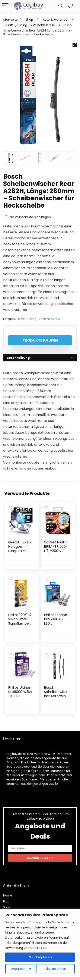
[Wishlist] (70, 6)
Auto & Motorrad (55, 19)
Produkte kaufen (40, 340)
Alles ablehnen (55, 969)
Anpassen (18, 969)
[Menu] (5, 6)
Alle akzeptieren (40, 957)
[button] (75, 45)
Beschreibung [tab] (18, 358)
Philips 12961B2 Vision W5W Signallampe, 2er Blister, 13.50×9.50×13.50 (20, 625)
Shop (29, 19)
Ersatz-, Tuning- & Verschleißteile (30, 25)
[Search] (60, 6)
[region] (40, 943)
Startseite (10, 19)
